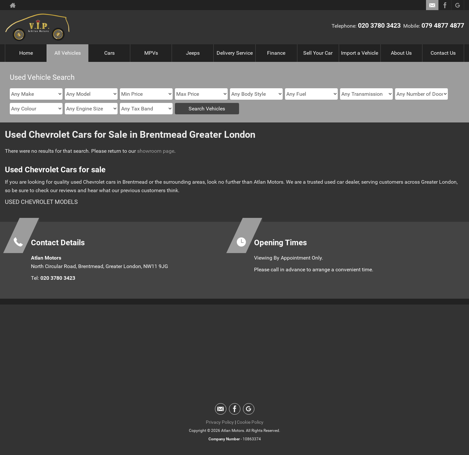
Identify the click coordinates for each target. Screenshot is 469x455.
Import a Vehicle (359, 53)
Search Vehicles (207, 109)
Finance (276, 53)
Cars (109, 53)
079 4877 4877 (442, 25)
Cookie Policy (250, 422)
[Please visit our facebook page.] (444, 5)
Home (26, 53)
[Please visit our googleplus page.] (457, 5)
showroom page (155, 151)
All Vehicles (67, 53)
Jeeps (193, 53)
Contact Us (443, 53)
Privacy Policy (220, 422)
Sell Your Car (318, 53)
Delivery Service (235, 53)
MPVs (151, 53)
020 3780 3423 (379, 25)
